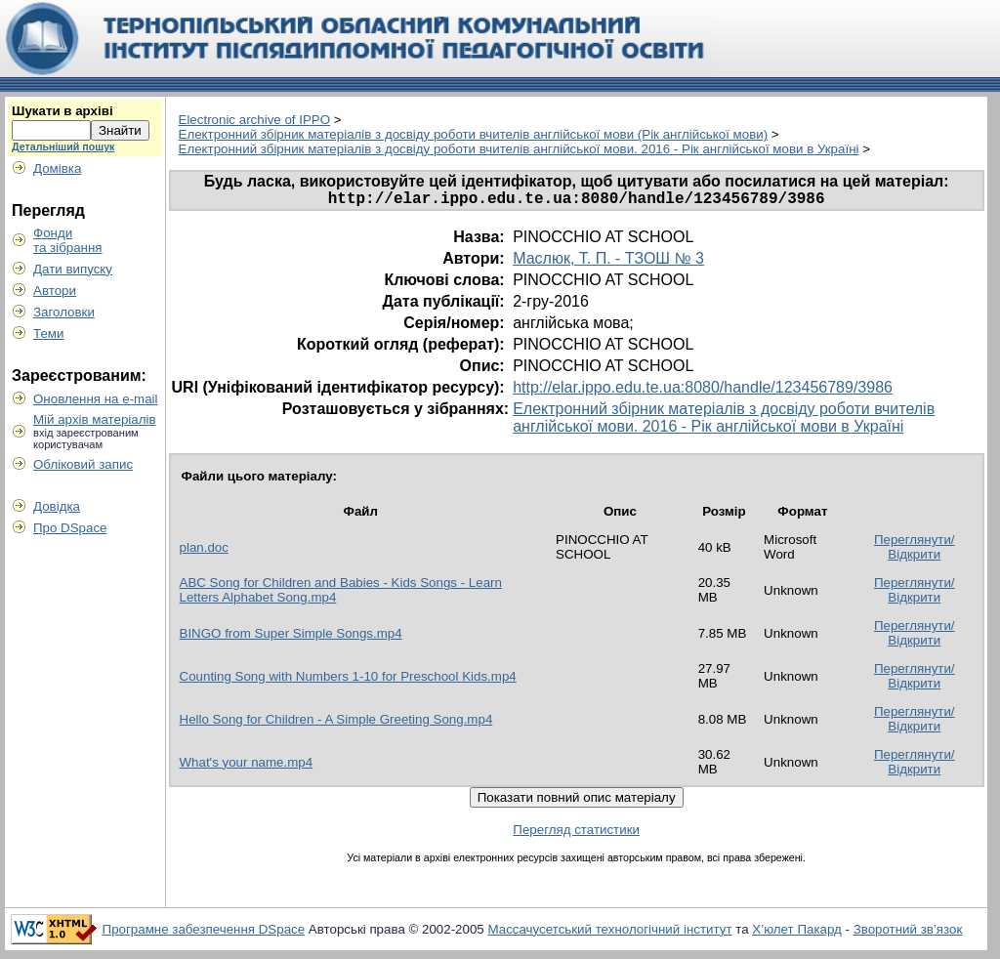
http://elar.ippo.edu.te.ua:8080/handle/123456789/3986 (703, 391)
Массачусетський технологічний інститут (609, 933)
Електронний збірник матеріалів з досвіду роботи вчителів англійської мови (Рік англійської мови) (474, 134)
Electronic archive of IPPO (255, 119)
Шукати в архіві (62, 111)
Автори (54, 290)
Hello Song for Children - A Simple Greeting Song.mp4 (336, 723)
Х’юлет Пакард (797, 933)
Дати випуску (72, 269)
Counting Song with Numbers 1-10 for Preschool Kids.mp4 (348, 680)
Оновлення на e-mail (95, 399)
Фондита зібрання (68, 240)
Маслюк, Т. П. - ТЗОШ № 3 (608, 262)
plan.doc (204, 551)
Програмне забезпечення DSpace (204, 933)
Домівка (57, 168)
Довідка (56, 506)
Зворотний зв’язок (908, 933)
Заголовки (64, 312)
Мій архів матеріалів (94, 419)
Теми (48, 333)
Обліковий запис (83, 464)
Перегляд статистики (576, 833)
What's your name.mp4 (246, 766)
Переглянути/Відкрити (914, 550)
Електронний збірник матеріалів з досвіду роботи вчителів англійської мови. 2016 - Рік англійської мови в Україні (519, 149)
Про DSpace (70, 528)
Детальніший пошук (63, 146)
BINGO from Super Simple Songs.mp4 (291, 637)
